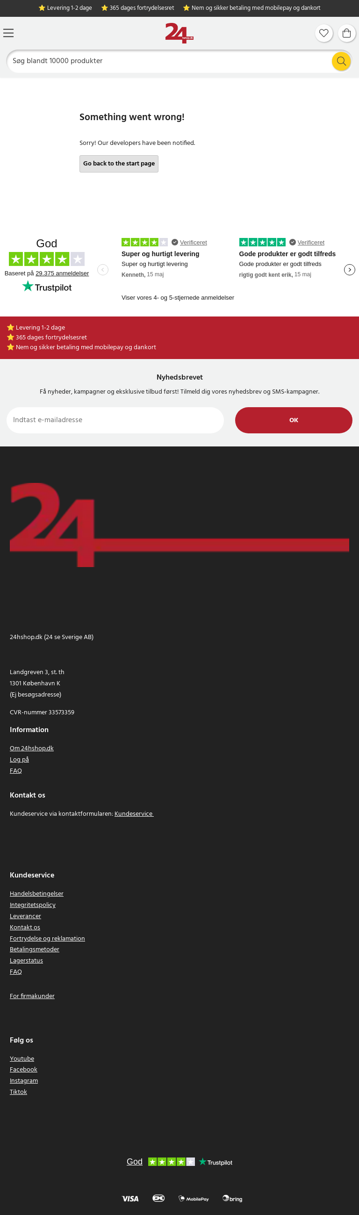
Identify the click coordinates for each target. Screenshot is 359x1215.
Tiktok (18, 1092)
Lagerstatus (26, 961)
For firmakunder (32, 996)
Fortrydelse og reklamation (47, 939)
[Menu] (8, 33)
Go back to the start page (119, 163)
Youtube (22, 1059)
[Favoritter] (324, 33)
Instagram (24, 1081)
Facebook (23, 1069)
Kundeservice (133, 814)
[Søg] (179, 61)
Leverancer (25, 916)
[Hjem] (179, 33)
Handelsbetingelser (37, 894)
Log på (19, 760)
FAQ (16, 771)
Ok (293, 420)
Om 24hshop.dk (32, 748)
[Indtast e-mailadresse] (115, 420)
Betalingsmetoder (34, 949)
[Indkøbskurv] (347, 33)
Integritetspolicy (33, 905)
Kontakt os (25, 927)
